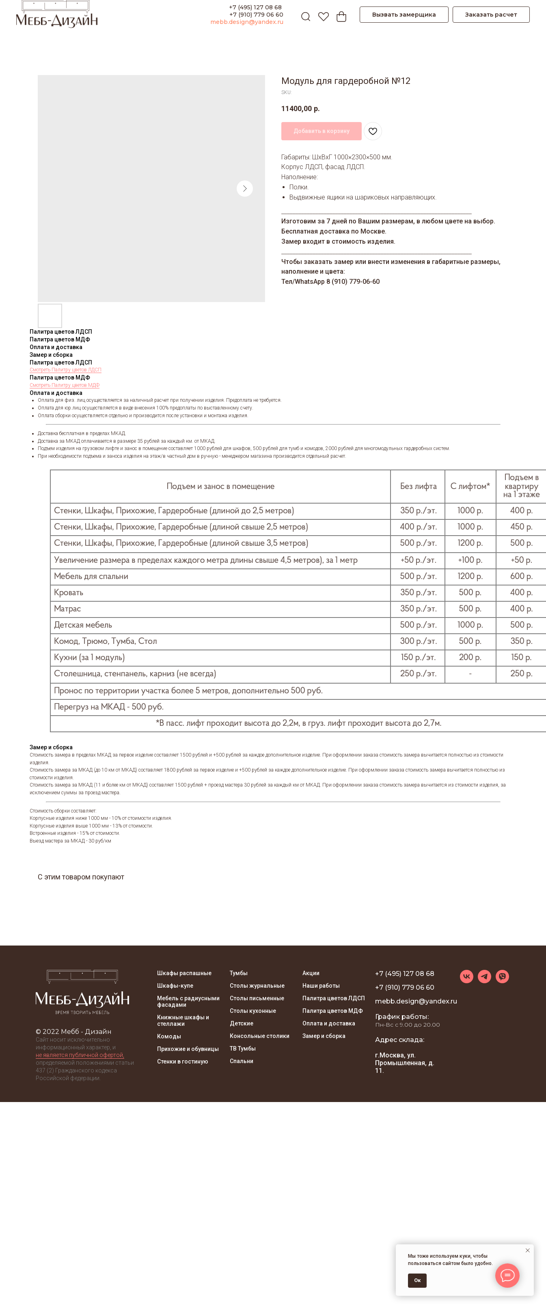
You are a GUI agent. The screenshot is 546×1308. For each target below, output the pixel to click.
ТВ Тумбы (243, 1048)
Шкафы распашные (184, 973)
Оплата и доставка (328, 1023)
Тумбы (239, 973)
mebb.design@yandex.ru (246, 22)
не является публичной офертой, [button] (80, 1055)
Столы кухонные (253, 1011)
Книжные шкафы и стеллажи (183, 1020)
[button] (404, 14)
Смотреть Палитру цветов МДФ (64, 385)
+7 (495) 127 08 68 (256, 7)
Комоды (169, 1036)
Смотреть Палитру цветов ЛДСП (65, 370)
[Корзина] (339, 15)
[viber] (502, 981)
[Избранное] (321, 15)
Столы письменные (257, 998)
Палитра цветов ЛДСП (333, 998)
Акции (310, 973)
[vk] (466, 981)
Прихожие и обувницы (188, 1049)
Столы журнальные (257, 985)
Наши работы (321, 985)
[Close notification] (528, 1250)
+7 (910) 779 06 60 (256, 14)
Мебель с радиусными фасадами (188, 1001)
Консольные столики (259, 1036)
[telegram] (484, 981)
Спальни (241, 1061)
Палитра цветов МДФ (332, 1011)
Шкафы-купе (175, 985)
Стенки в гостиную (182, 1061)
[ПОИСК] (304, 15)
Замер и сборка (323, 1036)
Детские (241, 1023)
